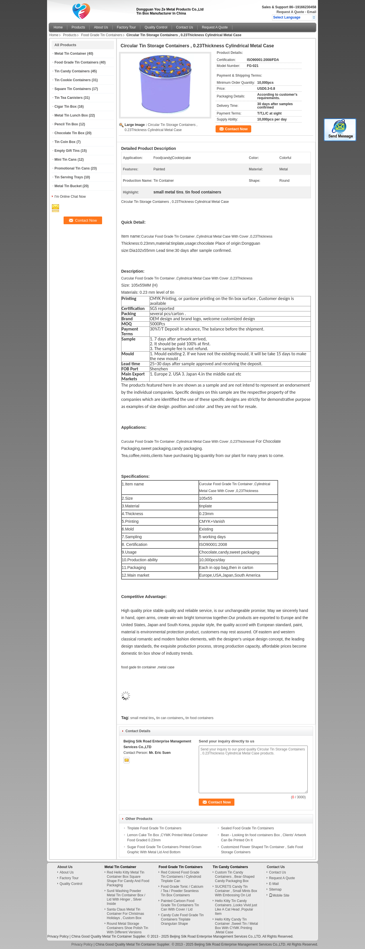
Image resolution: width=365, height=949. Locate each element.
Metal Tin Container (70, 54)
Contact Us (184, 27)
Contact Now (236, 129)
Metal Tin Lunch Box (71, 115)
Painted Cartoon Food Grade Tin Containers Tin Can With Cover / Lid (180, 905)
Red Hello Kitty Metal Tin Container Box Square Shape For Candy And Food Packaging (128, 878)
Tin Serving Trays (68, 177)
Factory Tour (126, 27)
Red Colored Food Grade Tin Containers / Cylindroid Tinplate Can (181, 876)
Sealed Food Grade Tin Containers (247, 828)
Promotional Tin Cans (72, 168)
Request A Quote (290, 12)
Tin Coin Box (65, 142)
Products (78, 27)
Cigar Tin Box (65, 107)
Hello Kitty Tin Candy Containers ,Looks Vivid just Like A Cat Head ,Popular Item (236, 907)
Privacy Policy (58, 936)
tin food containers (199, 718)
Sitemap (275, 889)
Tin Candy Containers (72, 71)
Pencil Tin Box (66, 124)
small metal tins (142, 718)
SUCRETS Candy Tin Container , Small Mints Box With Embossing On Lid (236, 891)
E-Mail (274, 884)
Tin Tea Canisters (68, 98)
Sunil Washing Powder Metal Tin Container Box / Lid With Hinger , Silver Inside (126, 897)
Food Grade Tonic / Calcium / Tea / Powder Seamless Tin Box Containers (182, 891)
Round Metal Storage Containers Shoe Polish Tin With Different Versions (127, 928)
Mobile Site (279, 895)
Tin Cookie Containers (72, 80)
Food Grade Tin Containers (101, 35)
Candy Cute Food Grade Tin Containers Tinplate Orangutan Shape (182, 919)
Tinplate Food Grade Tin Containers (154, 828)
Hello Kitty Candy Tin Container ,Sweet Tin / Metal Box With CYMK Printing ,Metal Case (236, 925)
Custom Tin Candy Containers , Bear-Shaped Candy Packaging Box (235, 876)
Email (311, 12)
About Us (101, 27)
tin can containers (169, 718)
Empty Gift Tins (67, 151)
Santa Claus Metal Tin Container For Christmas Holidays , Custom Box (125, 913)
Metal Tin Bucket (68, 186)
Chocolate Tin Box (69, 133)
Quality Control (156, 27)
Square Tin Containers (72, 89)
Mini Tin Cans (65, 160)
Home (58, 27)
